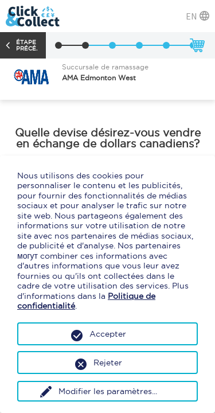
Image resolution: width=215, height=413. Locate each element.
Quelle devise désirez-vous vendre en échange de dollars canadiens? (108, 138)
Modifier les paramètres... (107, 391)
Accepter (107, 333)
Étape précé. (26, 45)
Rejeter (107, 362)
